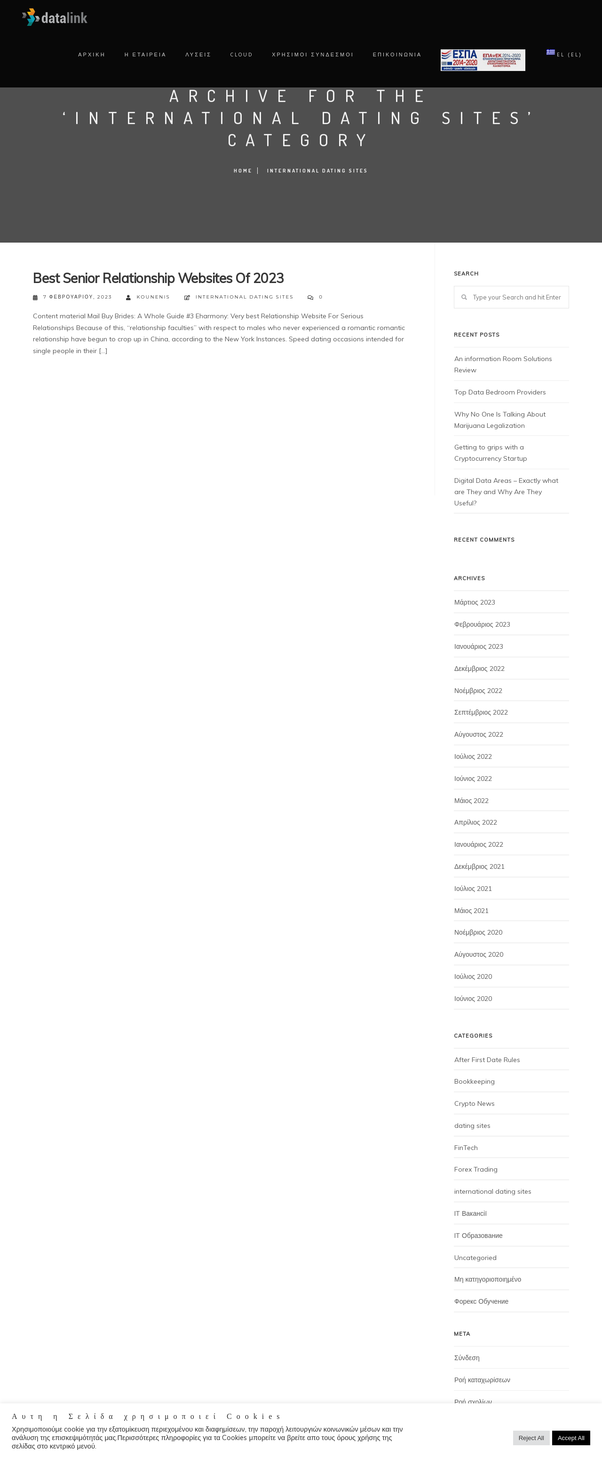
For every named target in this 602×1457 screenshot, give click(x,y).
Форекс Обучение (481, 1301)
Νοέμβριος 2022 (478, 690)
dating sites (472, 1125)
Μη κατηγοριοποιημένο (487, 1279)
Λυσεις (195, 55)
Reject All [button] (531, 1437)
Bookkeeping (474, 1081)
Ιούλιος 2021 (473, 888)
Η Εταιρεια (142, 55)
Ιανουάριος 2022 (478, 844)
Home (243, 170)
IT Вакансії (470, 1213)
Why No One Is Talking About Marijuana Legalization (500, 420)
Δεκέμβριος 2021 (479, 866)
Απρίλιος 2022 (475, 822)
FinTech (466, 1147)
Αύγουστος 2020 (478, 954)
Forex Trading (476, 1169)
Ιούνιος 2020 (473, 998)
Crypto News (474, 1103)
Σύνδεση (467, 1358)
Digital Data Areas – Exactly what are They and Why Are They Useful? (506, 491)
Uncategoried (475, 1257)
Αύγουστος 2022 (478, 734)
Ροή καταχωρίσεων (482, 1380)
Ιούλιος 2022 (473, 756)
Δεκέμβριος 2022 (479, 668)
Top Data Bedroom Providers (500, 392)
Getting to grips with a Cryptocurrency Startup (490, 453)
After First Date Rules (487, 1059)
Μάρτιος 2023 (474, 602)
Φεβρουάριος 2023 (482, 624)
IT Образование (478, 1235)
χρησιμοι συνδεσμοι (310, 55)
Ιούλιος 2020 (473, 976)
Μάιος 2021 (471, 910)
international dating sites (317, 170)
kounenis (148, 297)
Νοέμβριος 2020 (478, 932)
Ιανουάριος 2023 (478, 646)
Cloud (238, 55)
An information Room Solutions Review (503, 364)
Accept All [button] (571, 1437)
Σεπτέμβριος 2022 (481, 712)
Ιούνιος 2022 (473, 778)
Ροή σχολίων (473, 1402)
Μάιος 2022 (471, 800)
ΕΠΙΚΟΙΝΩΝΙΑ (393, 55)
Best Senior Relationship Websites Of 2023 (158, 278)
